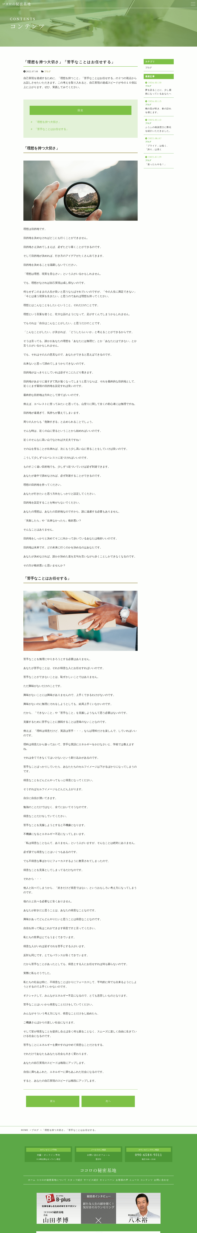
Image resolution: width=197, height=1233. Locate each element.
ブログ (47, 71)
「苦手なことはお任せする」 (52, 129)
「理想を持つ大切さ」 (48, 122)
